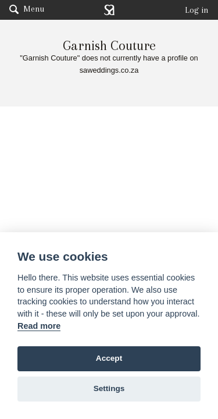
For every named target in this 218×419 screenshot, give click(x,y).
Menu (26, 8)
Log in (197, 10)
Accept (109, 358)
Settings (109, 388)
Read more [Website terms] (38, 326)
